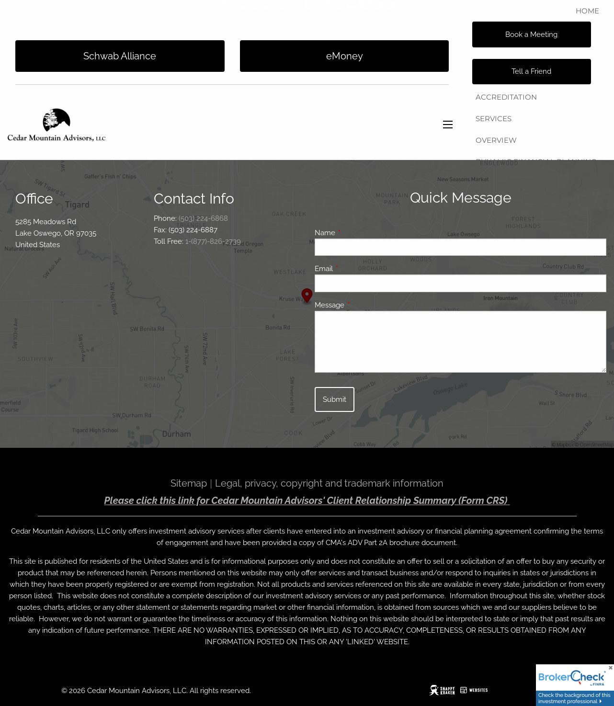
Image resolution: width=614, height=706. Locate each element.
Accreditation (506, 97)
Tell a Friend (531, 71)
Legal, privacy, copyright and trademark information (329, 483)
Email (358, 268)
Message (364, 305)
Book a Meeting (531, 34)
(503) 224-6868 (203, 218)
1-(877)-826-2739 (213, 241)
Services (494, 118)
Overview (496, 140)
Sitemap (189, 483)
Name (360, 232)
